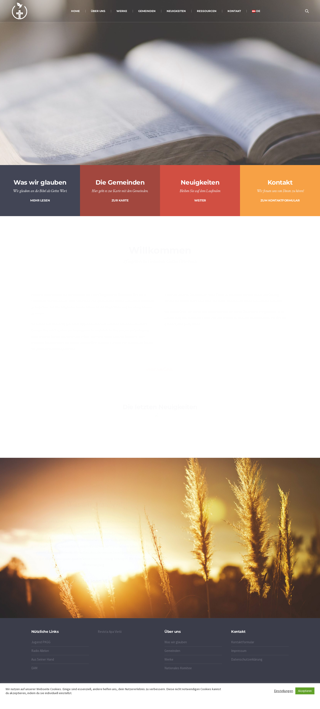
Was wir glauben (175, 642)
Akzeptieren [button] (305, 691)
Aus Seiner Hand (42, 659)
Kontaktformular (242, 642)
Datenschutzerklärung (246, 659)
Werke (168, 659)
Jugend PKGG (40, 642)
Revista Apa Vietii (110, 631)
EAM (34, 668)
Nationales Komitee (178, 668)
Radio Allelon (40, 651)
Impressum (238, 651)
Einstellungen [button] (283, 691)
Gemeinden (172, 651)
